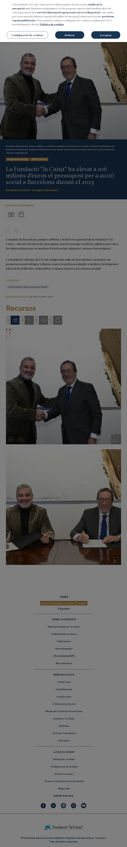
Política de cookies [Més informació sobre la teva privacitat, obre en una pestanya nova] (52, 20)
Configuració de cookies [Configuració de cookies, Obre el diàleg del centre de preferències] (27, 31)
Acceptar (106, 31)
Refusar (70, 31)
